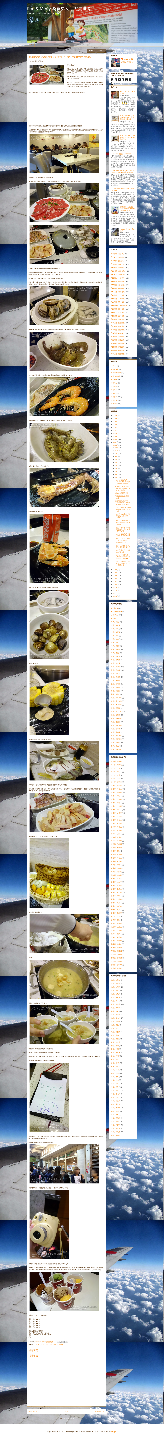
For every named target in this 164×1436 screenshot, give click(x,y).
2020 (115, 433)
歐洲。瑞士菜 (115, 729)
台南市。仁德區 (116, 830)
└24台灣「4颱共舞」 (118, 333)
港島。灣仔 (115, 1097)
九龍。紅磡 (115, 1025)
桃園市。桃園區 (116, 934)
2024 (115, 421)
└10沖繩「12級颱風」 (118, 271)
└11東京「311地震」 (118, 274)
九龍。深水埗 (115, 1018)
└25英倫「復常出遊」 (118, 350)
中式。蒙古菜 (115, 656)
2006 (115, 596)
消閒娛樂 (114, 393)
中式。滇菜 (115, 642)
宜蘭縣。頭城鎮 (116, 872)
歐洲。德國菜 (115, 708)
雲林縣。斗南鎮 (116, 968)
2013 (115, 575)
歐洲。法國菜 (115, 722)
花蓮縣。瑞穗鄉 (116, 941)
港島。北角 (115, 1077)
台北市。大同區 (116, 810)
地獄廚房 (114, 386)
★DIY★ (114, 366)
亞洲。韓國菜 (115, 687)
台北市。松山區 (116, 820)
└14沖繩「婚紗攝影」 (118, 288)
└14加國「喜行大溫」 (118, 285)
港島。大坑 (115, 1083)
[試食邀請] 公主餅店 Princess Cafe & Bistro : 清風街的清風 (127, 209)
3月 (116, 471)
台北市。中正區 (116, 789)
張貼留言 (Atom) (68, 1418)
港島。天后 (115, 1087)
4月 (116, 468)
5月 (116, 465)
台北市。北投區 (116, 799)
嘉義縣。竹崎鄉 (116, 854)
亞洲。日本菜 (115, 670)
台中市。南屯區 (116, 772)
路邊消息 (114, 404)
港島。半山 (115, 1080)
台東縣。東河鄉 (116, 841)
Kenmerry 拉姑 (128, 59)
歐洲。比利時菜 (116, 718)
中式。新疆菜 (115, 632)
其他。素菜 (115, 694)
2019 (115, 436)
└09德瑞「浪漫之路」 (118, 264)
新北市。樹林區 (116, 896)
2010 (115, 584)
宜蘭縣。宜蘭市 (116, 865)
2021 (115, 430)
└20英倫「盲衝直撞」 (118, 319)
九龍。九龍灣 (115, 987)
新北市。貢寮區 (116, 910)
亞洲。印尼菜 (115, 660)
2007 (115, 593)
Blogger (113, 1432)
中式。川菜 (115, 629)
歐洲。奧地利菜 (116, 705)
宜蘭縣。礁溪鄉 (116, 868)
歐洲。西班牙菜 (116, 736)
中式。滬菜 (115, 646)
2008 (115, 590)
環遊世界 (114, 400)
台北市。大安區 (116, 813)
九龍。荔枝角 (115, 1032)
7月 (116, 459)
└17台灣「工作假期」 (118, 299)
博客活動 (114, 383)
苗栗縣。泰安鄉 (116, 958)
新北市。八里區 (116, 878)
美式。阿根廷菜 (116, 749)
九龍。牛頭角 (115, 1021)
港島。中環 (115, 1073)
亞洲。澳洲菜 (115, 680)
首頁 (30, 45)
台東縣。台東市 (116, 837)
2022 (115, 427)
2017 (115, 442)
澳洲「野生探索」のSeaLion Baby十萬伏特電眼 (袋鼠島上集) (127, 117)
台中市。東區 (115, 775)
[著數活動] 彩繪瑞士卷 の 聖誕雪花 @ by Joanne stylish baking (123, 171)
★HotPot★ (37, 1345)
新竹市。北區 (115, 916)
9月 (116, 454)
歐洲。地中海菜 (116, 701)
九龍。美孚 (115, 1028)
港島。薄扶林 (115, 1104)
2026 (115, 415)
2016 (115, 445)
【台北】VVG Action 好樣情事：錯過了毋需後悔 (122, 509)
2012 (115, 578)
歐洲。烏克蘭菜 (116, 725)
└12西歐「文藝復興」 (118, 278)
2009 (115, 587)
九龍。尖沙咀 (115, 1004)
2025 (115, 418)
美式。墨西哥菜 (116, 739)
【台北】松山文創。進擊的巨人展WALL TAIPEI (122, 516)
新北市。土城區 (116, 882)
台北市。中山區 (116, 785)
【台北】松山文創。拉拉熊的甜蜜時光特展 (122, 535)
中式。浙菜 (115, 636)
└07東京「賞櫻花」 (117, 257)
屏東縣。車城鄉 (116, 875)
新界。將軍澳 (115, 1052)
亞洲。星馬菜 (115, 674)
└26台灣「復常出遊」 (118, 354)
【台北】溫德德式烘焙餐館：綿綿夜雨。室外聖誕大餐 (122, 563)
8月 (116, 456)
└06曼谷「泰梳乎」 (117, 254)
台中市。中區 (115, 768)
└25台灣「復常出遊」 (118, 347)
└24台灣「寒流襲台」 (118, 336)
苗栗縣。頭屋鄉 (116, 961)
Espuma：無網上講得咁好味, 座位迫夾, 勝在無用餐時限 (122, 488)
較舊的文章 (99, 1411)
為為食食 (60, 1345)
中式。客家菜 (115, 625)
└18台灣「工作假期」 (118, 302)
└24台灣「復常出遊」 (118, 340)
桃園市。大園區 (116, 927)
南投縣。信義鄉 (116, 761)
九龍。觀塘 (115, 1039)
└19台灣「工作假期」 (118, 309)
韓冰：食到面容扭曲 (121, 493)
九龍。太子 (115, 1001)
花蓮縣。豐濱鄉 (116, 947)
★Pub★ (114, 618)
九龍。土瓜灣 (115, 994)
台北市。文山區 (116, 816)
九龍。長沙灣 (115, 1042)
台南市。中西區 (116, 827)
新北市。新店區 (116, 885)
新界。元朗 (115, 1046)
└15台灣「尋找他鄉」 (118, 292)
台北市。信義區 (116, 792)
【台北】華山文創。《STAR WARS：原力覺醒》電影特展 (122, 481)
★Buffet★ (114, 608)
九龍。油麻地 (115, 1014)
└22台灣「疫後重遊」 (118, 323)
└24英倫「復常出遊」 (118, 343)
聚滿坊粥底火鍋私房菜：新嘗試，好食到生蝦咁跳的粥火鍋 (122, 502)
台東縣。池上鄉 (116, 844)
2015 (115, 569)
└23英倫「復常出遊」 (118, 330)
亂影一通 (114, 379)
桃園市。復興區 (116, 930)
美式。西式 (115, 746)
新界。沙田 (115, 1059)
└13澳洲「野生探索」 (118, 281)
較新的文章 (33, 1411)
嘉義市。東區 (115, 851)
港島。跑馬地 (115, 1118)
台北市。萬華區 (116, 823)
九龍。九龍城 (115, 980)
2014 (115, 572)
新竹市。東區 (115, 920)
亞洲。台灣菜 (115, 667)
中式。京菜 (115, 622)
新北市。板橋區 (116, 889)
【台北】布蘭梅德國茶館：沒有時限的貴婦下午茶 (122, 522)
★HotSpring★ (116, 372)
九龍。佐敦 (44, 1345)
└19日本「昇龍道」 (117, 312)
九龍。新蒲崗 (115, 1008)
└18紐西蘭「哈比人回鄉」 (120, 305)
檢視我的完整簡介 (127, 62)
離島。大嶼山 (115, 1135)
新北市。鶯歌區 (116, 913)
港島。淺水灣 (115, 1094)
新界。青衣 (115, 1066)
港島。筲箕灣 (115, 1101)
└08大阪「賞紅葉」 (117, 261)
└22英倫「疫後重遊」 (118, 326)
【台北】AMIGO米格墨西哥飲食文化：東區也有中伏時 (122, 529)
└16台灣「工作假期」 (118, 295)
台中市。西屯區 (116, 782)
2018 (115, 439)
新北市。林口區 (116, 892)
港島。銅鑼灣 (115, 1125)
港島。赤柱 (115, 1114)
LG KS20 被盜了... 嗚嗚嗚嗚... (122, 154)
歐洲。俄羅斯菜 (116, 698)
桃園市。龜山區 (116, 937)
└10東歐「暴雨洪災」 (118, 267)
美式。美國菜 (115, 742)
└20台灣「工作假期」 (118, 316)
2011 (115, 581)
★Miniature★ (115, 376)
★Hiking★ (114, 369)
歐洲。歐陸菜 (115, 715)
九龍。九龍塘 (115, 983)
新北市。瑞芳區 (116, 906)
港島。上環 (115, 1070)
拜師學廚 (114, 390)
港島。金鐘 (115, 1121)
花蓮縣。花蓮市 (116, 944)
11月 (117, 448)
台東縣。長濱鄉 (116, 847)
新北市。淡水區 (116, 899)
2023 (115, 424)
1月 (116, 477)
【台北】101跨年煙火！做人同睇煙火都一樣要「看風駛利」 (122, 556)
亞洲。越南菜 (115, 684)
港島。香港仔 (115, 1128)
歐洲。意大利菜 (116, 711)
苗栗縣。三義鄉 (116, 951)
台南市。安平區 (116, 834)
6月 (116, 462)
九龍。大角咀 (115, 997)
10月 (117, 451)
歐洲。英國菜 (115, 732)
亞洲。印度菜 (115, 663)
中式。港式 (115, 639)
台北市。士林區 (116, 806)
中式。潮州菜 (115, 649)
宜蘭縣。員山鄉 (116, 861)
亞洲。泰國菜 (115, 677)
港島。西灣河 (115, 1108)
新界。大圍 (115, 1049)
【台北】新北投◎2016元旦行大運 (122, 551)
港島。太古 (115, 1090)
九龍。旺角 (115, 1011)
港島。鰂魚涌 (115, 1132)
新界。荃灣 (115, 1063)
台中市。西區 (115, 778)
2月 (116, 474)
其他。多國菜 (115, 691)
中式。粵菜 (52, 1345)
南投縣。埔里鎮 (116, 765)
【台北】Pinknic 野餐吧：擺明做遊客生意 (122, 546)
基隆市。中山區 (116, 858)
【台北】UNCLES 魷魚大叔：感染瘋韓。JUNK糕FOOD (122, 540)
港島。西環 (115, 1111)
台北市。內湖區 (116, 796)
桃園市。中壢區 (116, 923)
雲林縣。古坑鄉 (116, 965)
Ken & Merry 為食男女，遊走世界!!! (61, 8)
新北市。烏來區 (116, 903)
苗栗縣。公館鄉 (116, 954)
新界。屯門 (115, 1056)
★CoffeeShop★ (116, 611)
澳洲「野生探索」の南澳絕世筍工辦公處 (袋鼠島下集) (127, 137)
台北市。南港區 (116, 803)
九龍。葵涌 (115, 1035)
